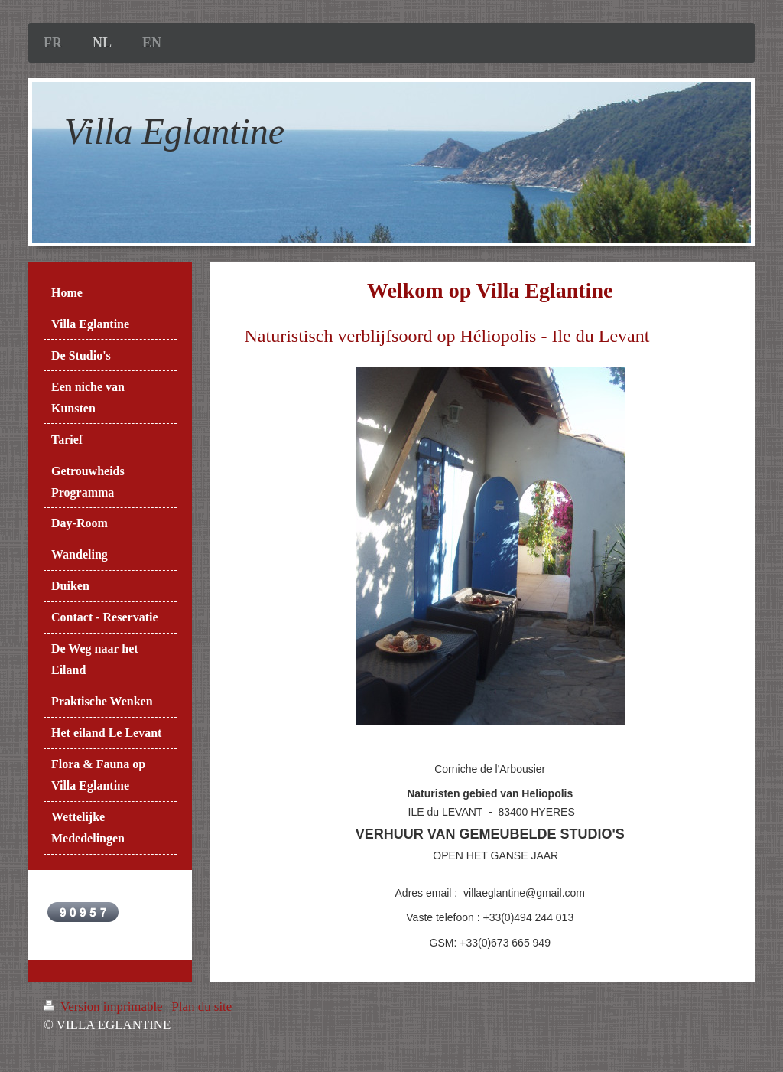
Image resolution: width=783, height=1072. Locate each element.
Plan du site (201, 1006)
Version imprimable (105, 1006)
